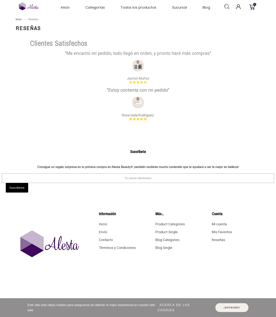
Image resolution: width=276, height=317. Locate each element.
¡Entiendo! (231, 307)
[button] (227, 7)
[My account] (238, 7)
